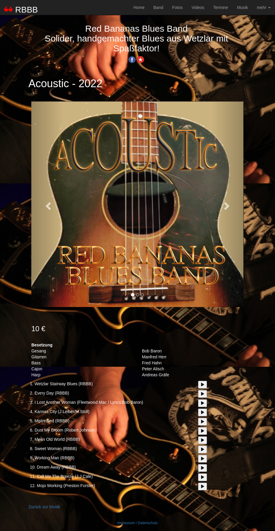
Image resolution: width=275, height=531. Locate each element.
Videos (197, 7)
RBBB (21, 9)
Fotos (177, 7)
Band (158, 7)
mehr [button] (264, 7)
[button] (47, 204)
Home (138, 7)
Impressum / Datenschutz (137, 523)
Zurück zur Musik (44, 506)
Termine (220, 7)
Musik (242, 7)
